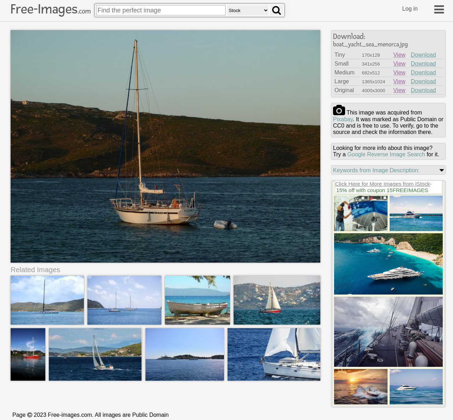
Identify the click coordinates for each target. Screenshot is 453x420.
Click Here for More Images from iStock (382, 184)
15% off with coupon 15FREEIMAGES (382, 190)
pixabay (343, 119)
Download (423, 55)
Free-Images (51, 9)
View (399, 55)
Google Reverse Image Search (386, 154)
